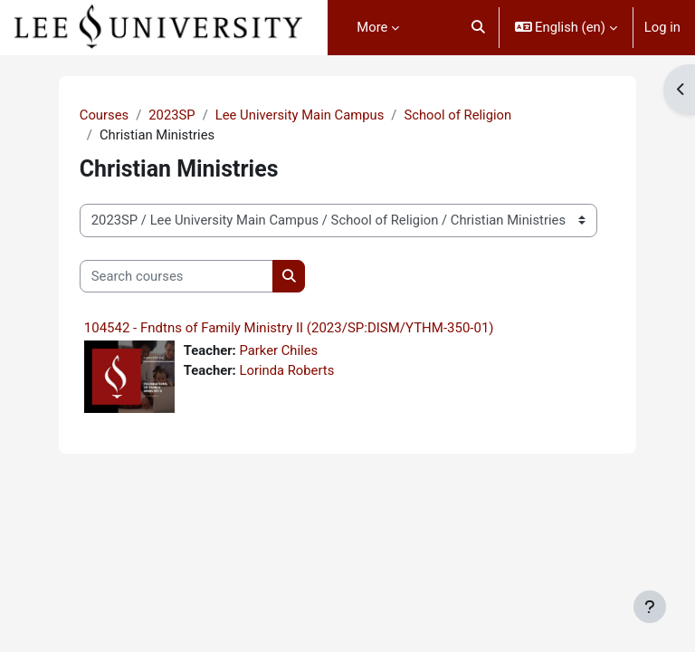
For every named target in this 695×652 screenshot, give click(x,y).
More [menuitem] (372, 27)
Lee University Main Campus (300, 115)
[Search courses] (176, 276)
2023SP (171, 115)
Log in (662, 27)
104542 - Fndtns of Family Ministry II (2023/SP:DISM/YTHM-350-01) (289, 328)
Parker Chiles (278, 350)
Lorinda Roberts (286, 370)
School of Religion (457, 115)
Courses (104, 115)
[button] (478, 27)
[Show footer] (649, 606)
